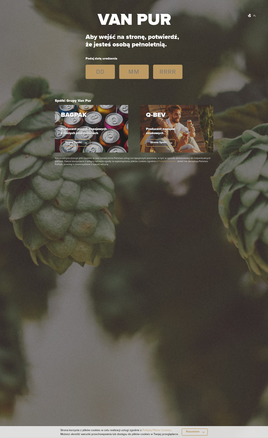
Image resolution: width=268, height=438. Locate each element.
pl (254, 15)
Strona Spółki (73, 142)
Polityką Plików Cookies (156, 430)
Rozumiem (192, 431)
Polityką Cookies (167, 161)
